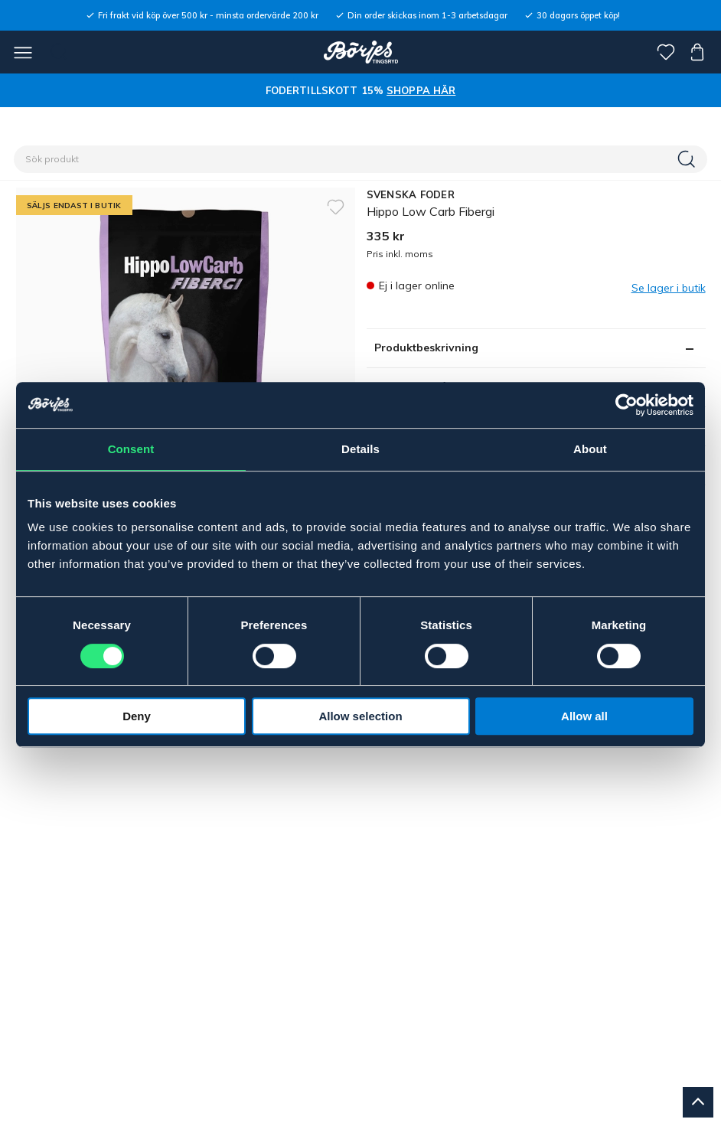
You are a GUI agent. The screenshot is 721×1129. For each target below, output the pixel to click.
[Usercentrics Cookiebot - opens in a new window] (626, 404)
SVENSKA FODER (411, 194)
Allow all (584, 716)
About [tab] (590, 448)
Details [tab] (360, 448)
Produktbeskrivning (426, 347)
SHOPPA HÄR (421, 90)
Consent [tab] (131, 448)
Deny (136, 716)
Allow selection (360, 716)
